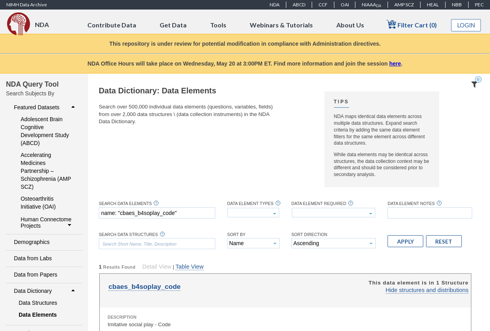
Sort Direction (309, 234)
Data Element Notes (411, 203)
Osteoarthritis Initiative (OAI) (38, 203)
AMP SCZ (404, 5)
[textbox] (157, 213)
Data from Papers (35, 274)
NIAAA (371, 5)
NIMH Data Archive (26, 5)
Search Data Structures (128, 234)
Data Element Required (318, 203)
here (395, 63)
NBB (457, 5)
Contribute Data (111, 25)
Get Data (173, 25)
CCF (323, 5)
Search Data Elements (125, 203)
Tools (218, 25)
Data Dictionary (45, 291)
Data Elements (38, 315)
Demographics (32, 242)
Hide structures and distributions (427, 290)
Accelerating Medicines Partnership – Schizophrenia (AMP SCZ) (46, 171)
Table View (189, 266)
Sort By (236, 234)
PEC (479, 5)
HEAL (433, 5)
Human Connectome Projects (47, 222)
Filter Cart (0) (411, 24)
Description (122, 317)
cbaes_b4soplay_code (144, 286)
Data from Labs (33, 258)
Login (466, 25)
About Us (350, 25)
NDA (275, 5)
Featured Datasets (45, 107)
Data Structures (38, 303)
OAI (345, 5)
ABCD (299, 5)
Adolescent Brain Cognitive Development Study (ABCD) (45, 131)
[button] (405, 241)
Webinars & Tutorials (281, 25)
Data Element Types (250, 203)
